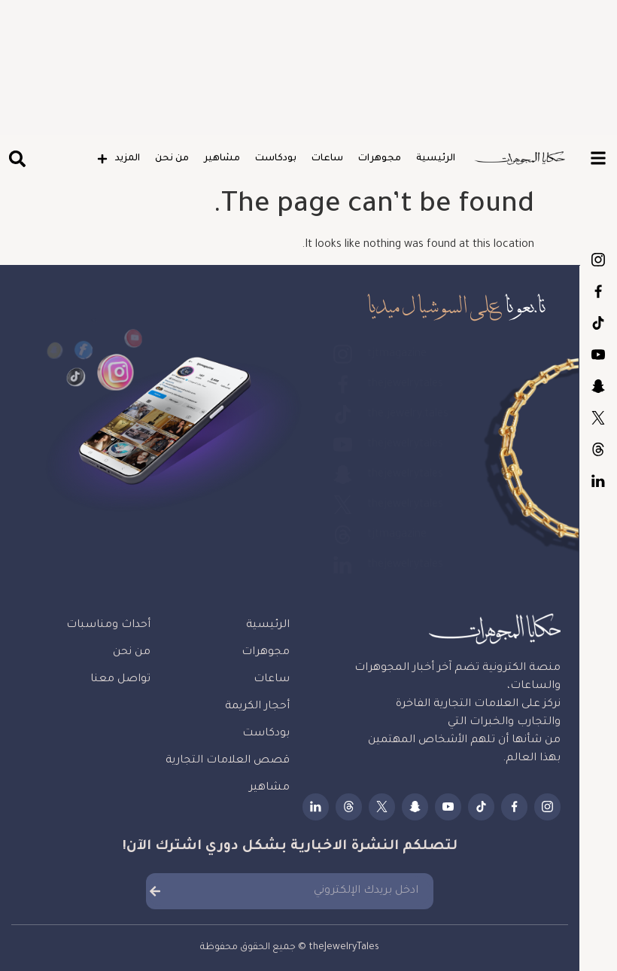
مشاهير (222, 159)
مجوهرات (379, 159)
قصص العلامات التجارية (228, 761)
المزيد (118, 159)
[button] (17, 159)
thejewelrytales (598, 291)
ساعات (327, 159)
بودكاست (275, 159)
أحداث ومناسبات (108, 625)
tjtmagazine (598, 259)
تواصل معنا (120, 680)
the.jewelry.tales (598, 323)
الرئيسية (435, 159)
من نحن (172, 159)
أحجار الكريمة (257, 707)
